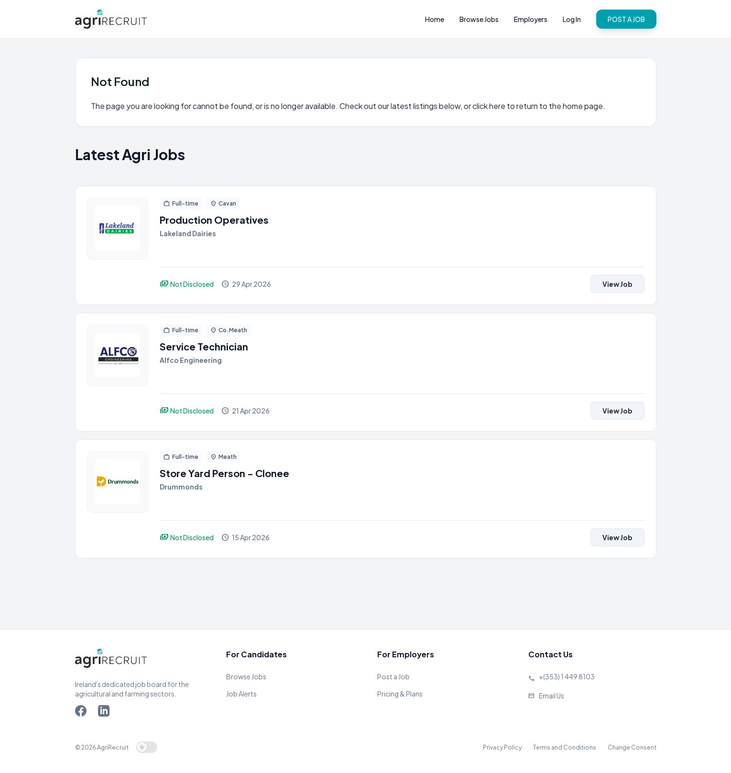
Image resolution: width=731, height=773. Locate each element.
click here (488, 106)
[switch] (146, 747)
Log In (572, 19)
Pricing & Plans (400, 693)
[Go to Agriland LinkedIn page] (105, 712)
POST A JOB (626, 19)
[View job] (117, 245)
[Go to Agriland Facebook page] (82, 712)
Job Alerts (241, 693)
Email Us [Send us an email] (551, 695)
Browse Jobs (479, 19)
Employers (530, 19)
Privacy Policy (502, 747)
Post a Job (393, 676)
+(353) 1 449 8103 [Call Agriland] (567, 676)
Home (434, 19)
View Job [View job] (617, 284)
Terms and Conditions (564, 747)
